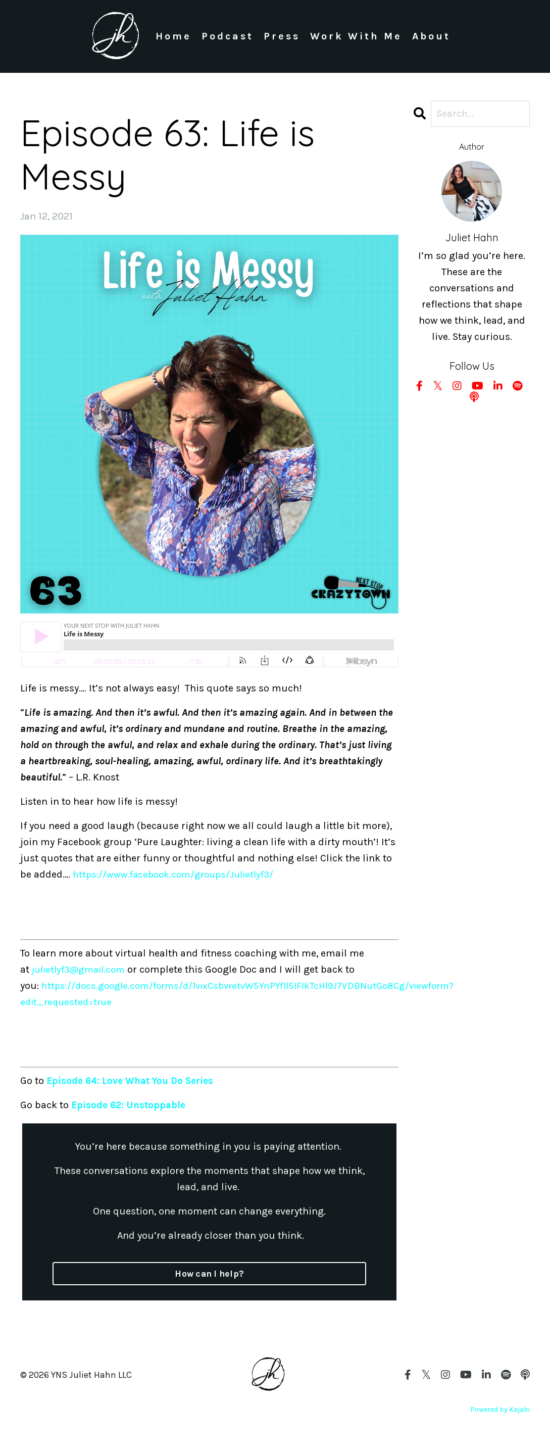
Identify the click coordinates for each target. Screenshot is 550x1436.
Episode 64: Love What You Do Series (133, 1080)
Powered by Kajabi (500, 1409)
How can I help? (209, 1273)
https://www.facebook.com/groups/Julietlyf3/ (179, 874)
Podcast (227, 36)
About (431, 36)
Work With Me (356, 36)
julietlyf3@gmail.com (82, 969)
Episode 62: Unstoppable (130, 1105)
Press (281, 36)
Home (173, 36)
